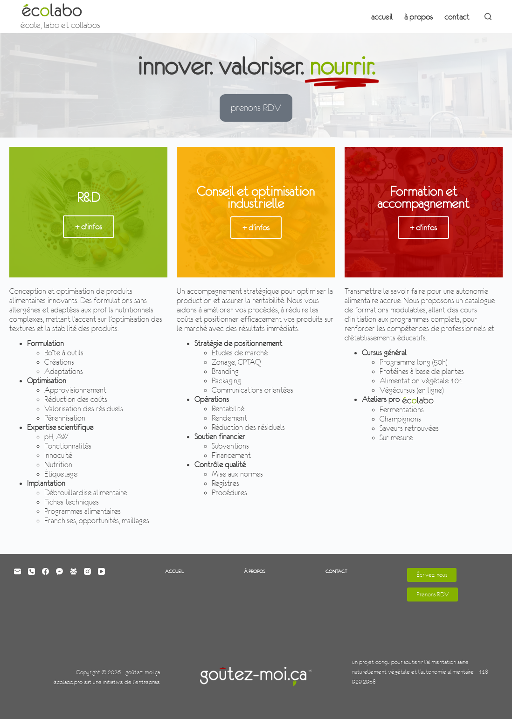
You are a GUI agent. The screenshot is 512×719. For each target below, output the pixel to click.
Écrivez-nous (431, 574)
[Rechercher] (487, 16)
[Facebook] (45, 571)
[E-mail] (17, 571)
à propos (418, 16)
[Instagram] (87, 571)
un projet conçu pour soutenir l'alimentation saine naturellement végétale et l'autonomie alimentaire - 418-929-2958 (421, 671)
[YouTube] (101, 571)
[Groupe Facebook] (73, 571)
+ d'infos (423, 228)
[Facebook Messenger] (59, 571)
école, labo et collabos (60, 25)
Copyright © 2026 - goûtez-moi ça (118, 672)
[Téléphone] (31, 571)
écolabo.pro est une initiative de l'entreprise (107, 681)
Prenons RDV (432, 594)
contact (457, 16)
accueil (382, 16)
